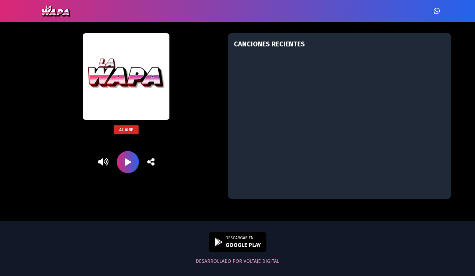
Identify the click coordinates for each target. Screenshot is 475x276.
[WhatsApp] (437, 11)
